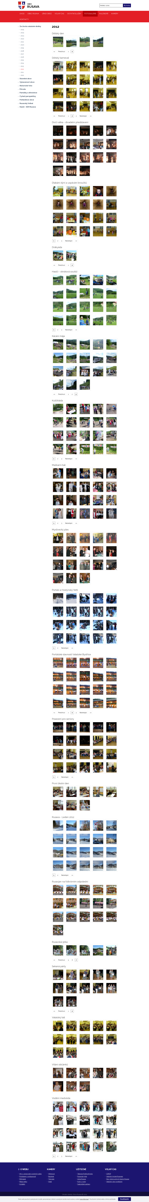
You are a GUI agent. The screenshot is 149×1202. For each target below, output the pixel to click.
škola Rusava (81, 1179)
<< (54, 51)
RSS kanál (22, 1179)
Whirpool (51, 1174)
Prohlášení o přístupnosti (27, 1176)
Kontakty (22, 1184)
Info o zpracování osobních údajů (30, 1174)
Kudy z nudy (81, 1181)
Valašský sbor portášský (114, 1181)
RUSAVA (33, 5)
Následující (83, 116)
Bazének (51, 1176)
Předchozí (61, 51)
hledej (127, 5)
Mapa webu (23, 1181)
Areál (50, 1181)
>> (91, 116)
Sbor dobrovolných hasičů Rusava (117, 1179)
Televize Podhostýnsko (85, 1174)
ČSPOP (108, 1174)
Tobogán (51, 1179)
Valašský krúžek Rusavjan (114, 1176)
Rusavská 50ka (82, 1176)
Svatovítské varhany (83, 1184)
